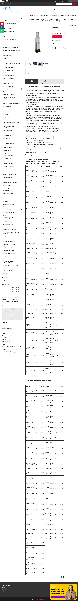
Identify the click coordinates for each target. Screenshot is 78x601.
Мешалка (5, 91)
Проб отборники (7, 130)
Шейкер (5, 221)
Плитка (5, 111)
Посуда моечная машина (9, 120)
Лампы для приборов (35, 15)
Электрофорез (7, 227)
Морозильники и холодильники (11, 103)
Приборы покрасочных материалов (9, 127)
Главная (34, 9)
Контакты (63, 9)
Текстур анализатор (8, 185)
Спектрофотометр (8, 169)
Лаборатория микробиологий (10, 256)
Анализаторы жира (8, 28)
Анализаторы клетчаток (9, 31)
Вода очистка (6, 44)
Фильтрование (7, 207)
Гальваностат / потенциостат (10, 47)
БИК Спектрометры (8, 163)
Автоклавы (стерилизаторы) (10, 23)
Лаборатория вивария (8, 238)
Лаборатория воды (8, 241)
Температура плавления (9, 188)
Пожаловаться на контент (41, 599)
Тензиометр (6, 190)
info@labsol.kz (7, 338)
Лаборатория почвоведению (10, 265)
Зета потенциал (7, 61)
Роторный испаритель (9, 153)
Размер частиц (7, 138)
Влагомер (5, 42)
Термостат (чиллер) (8, 196)
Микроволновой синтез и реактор (9, 98)
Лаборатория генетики (9, 244)
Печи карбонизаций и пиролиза (11, 268)
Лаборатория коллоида (9, 250)
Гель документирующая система (11, 50)
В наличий (5, 20)
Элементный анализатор (9, 229)
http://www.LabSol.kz (8, 336)
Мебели (5, 273)
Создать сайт (12, 1)
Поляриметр (6, 117)
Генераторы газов (7, 53)
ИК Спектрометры (7, 171)
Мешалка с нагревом (8, 94)
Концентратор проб (8, 70)
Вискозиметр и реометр (9, 39)
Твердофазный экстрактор (10, 182)
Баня (4, 34)
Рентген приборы (7, 147)
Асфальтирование (7, 270)
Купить (57, 36)
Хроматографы (7, 209)
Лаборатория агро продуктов (10, 236)
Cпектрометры (7, 158)
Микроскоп (6, 101)
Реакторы (5, 141)
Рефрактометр (7, 150)
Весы (4, 36)
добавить (65, 1)
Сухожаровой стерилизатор (10, 174)
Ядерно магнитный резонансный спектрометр (11, 233)
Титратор (5, 201)
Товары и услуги (46, 9)
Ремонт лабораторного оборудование (9, 144)
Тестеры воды (6, 198)
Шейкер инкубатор (8, 224)
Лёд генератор (7, 81)
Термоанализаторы (8, 193)
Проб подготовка (7, 133)
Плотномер (6, 114)
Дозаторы (5, 58)
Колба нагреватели (8, 67)
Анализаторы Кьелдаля (9, 26)
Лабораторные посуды (9, 75)
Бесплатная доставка (58, 44)
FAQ (3, 591)
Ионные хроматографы (9, 212)
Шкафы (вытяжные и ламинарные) (8, 218)
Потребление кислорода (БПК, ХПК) (11, 123)
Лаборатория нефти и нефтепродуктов (8, 262)
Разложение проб (7, 135)
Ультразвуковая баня (8, 204)
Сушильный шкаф (7, 177)
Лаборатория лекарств (9, 253)
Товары (3, 587)
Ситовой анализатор (8, 155)
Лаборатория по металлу (9, 258)
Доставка (56, 9)
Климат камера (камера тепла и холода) (11, 64)
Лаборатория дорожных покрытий (9, 247)
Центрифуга (6, 215)
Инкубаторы (6, 73)
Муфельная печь (7, 106)
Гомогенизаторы (7, 55)
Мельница (5, 89)
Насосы (5, 109)
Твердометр (6, 180)
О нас (39, 9)
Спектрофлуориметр (8, 166)
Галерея (68, 9)
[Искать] (74, 4)
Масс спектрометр (8, 86)
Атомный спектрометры (9, 161)
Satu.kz (46, 598)
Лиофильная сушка (8, 83)
